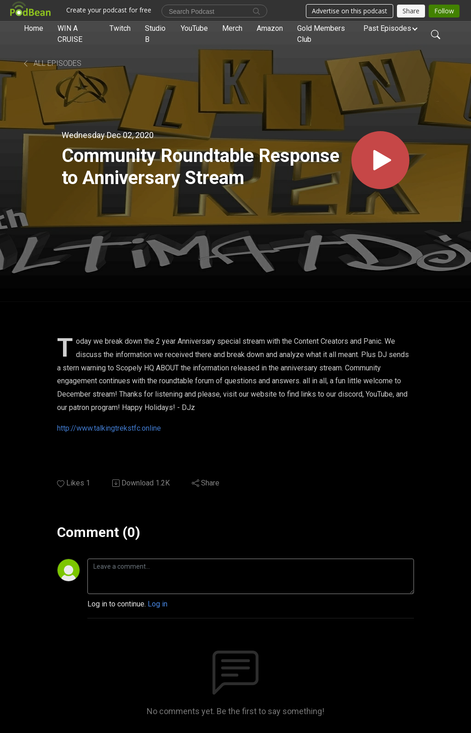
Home (33, 28)
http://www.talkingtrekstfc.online (109, 428)
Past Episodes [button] (387, 28)
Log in (157, 604)
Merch (232, 28)
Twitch (120, 28)
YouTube (194, 28)
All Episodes (51, 63)
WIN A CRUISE (69, 34)
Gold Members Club (321, 34)
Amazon (270, 28)
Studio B (155, 34)
